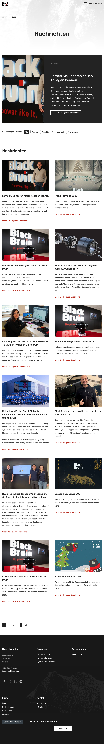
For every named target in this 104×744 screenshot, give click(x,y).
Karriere (35, 132)
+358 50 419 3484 (9, 668)
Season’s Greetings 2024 (68, 494)
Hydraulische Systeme (46, 661)
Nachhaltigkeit (8, 707)
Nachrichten (7, 710)
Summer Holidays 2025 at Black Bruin (75, 342)
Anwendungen (77, 654)
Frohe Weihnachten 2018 (68, 577)
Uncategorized (58, 132)
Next (26, 625)
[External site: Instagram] (10, 681)
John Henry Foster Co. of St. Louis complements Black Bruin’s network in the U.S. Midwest (25, 414)
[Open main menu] (93, 3)
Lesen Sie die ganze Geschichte (66, 113)
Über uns (5, 703)
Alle (26, 132)
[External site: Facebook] (4, 681)
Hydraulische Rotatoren (46, 658)
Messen (5, 714)
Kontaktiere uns (43, 703)
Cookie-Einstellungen (12, 722)
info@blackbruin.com (10, 671)
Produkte (45, 132)
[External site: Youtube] (21, 681)
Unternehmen (72, 132)
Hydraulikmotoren (44, 654)
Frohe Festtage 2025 (66, 196)
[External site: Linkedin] (16, 681)
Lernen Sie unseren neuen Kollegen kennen (25, 196)
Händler (40, 707)
